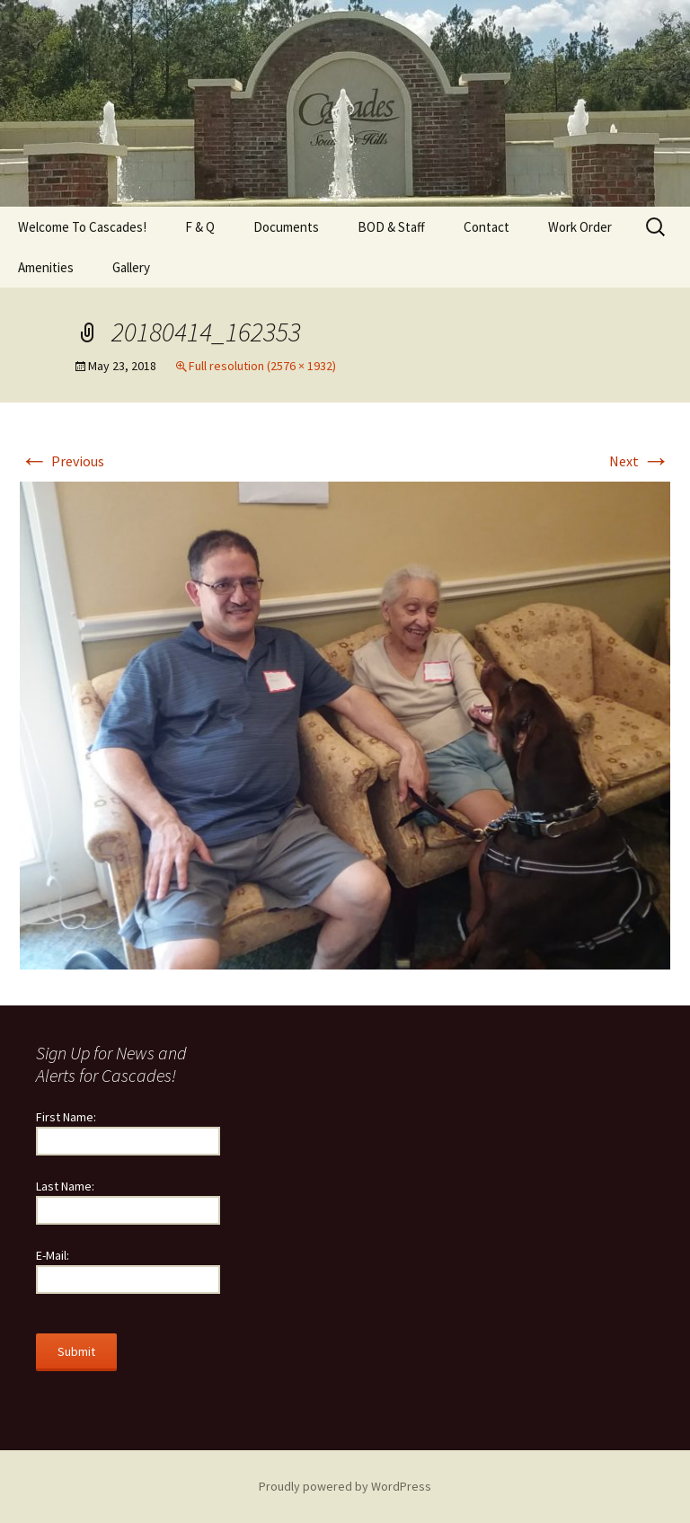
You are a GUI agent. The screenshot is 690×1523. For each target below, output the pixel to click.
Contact (486, 226)
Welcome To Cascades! (82, 226)
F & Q (200, 226)
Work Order (580, 226)
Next (639, 461)
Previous (62, 461)
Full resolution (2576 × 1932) (262, 366)
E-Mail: (52, 1255)
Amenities (46, 267)
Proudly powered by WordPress (345, 1486)
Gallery (131, 267)
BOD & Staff (391, 226)
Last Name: (65, 1186)
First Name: (66, 1117)
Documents (286, 226)
